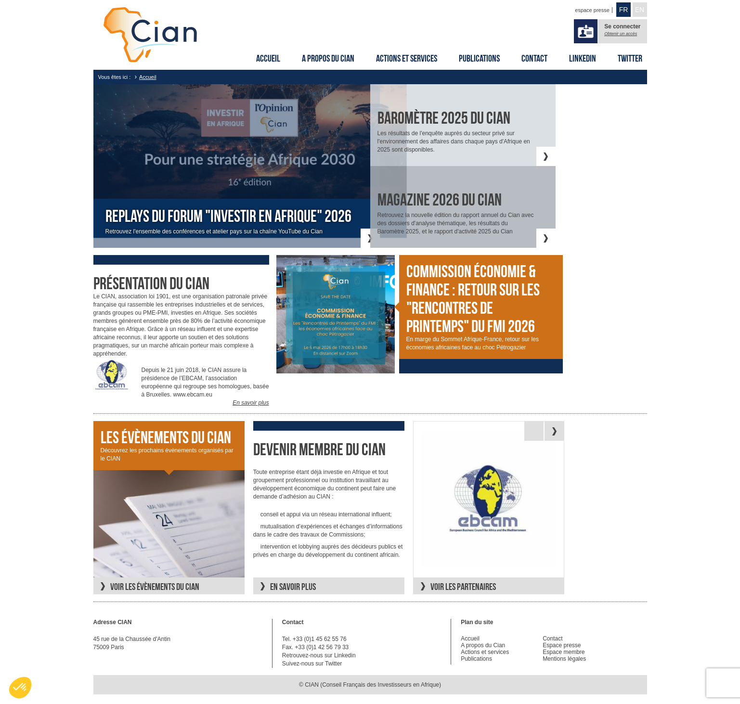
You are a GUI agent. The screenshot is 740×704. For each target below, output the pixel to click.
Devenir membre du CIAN (319, 449)
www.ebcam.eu (192, 394)
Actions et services (406, 58)
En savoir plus (251, 402)
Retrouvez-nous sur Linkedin (319, 655)
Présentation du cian (151, 283)
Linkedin (582, 58)
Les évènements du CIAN (166, 437)
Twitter (630, 58)
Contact (534, 58)
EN (639, 9)
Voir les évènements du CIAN (154, 586)
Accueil (268, 58)
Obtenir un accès (620, 33)
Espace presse (562, 645)
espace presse (592, 10)
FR (623, 9)
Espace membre (563, 652)
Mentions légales (564, 658)
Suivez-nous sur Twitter (312, 663)
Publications (479, 58)
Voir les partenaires (463, 586)
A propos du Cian (328, 58)
